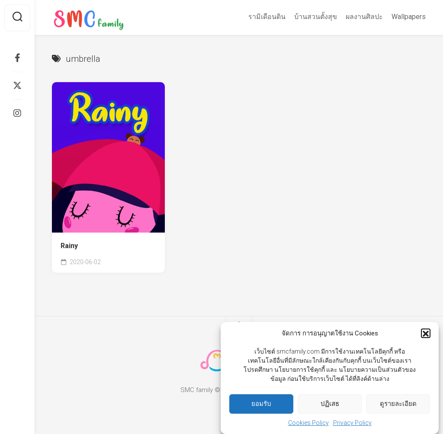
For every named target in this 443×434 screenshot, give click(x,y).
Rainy (69, 246)
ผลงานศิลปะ (364, 17)
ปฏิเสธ (330, 406)
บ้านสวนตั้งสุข (315, 17)
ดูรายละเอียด (398, 406)
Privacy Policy (352, 424)
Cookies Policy (308, 424)
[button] (425, 335)
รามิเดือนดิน (267, 17)
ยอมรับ (261, 406)
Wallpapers (409, 17)
